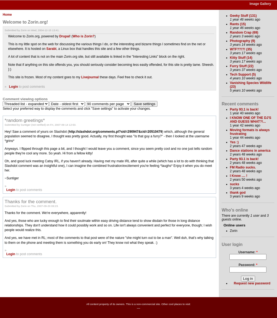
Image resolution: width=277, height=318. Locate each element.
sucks (234, 184)
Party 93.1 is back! (244, 109)
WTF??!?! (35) (241, 49)
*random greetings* (25, 120)
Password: (248, 265)
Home (7, 15)
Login (13, 87)
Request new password (252, 283)
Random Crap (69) (244, 32)
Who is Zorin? (83, 36)
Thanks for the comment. (31, 201)
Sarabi (51, 49)
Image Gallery (260, 4)
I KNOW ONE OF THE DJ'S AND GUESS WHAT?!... (250, 120)
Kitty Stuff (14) (241, 58)
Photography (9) (242, 41)
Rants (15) (238, 24)
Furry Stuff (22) (241, 66)
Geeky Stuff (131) (243, 16)
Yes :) (234, 142)
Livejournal (90, 77)
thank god (238, 192)
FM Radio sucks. (243, 167)
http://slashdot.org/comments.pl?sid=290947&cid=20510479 (115, 132)
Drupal (64, 36)
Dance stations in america (250, 150)
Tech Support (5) (243, 74)
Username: (248, 252)
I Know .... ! (238, 176)
